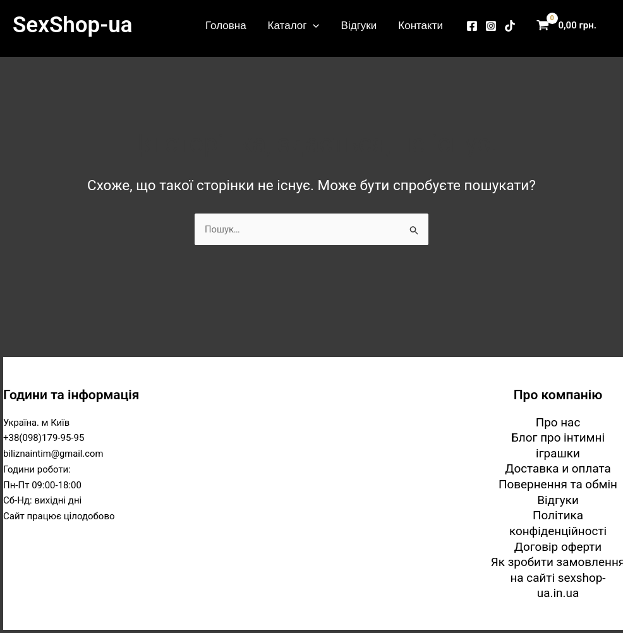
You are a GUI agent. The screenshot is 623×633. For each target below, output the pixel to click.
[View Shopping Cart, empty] (569, 25)
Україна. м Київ (37, 421)
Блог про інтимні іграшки (558, 445)
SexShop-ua (72, 25)
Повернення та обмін (558, 483)
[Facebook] (472, 26)
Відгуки (359, 25)
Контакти (420, 25)
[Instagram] (491, 26)
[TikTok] (510, 26)
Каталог (294, 25)
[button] (312, 25)
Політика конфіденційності (558, 523)
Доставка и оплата (558, 468)
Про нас (557, 421)
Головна (225, 25)
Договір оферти (558, 546)
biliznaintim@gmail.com (54, 453)
